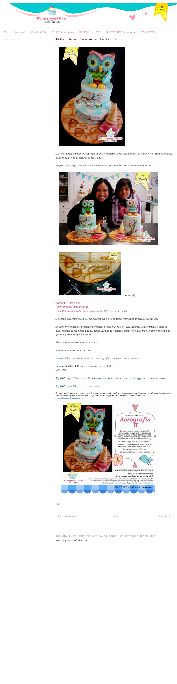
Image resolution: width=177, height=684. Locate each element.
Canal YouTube (38, 32)
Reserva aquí (94, 386)
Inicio (116, 516)
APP (98, 32)
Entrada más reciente (65, 516)
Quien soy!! (20, 32)
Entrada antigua (164, 516)
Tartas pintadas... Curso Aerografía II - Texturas (88, 39)
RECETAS (84, 32)
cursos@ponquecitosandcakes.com (70, 398)
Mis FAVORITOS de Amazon (120, 32)
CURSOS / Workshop (63, 32)
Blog (5, 32)
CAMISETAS (148, 32)
